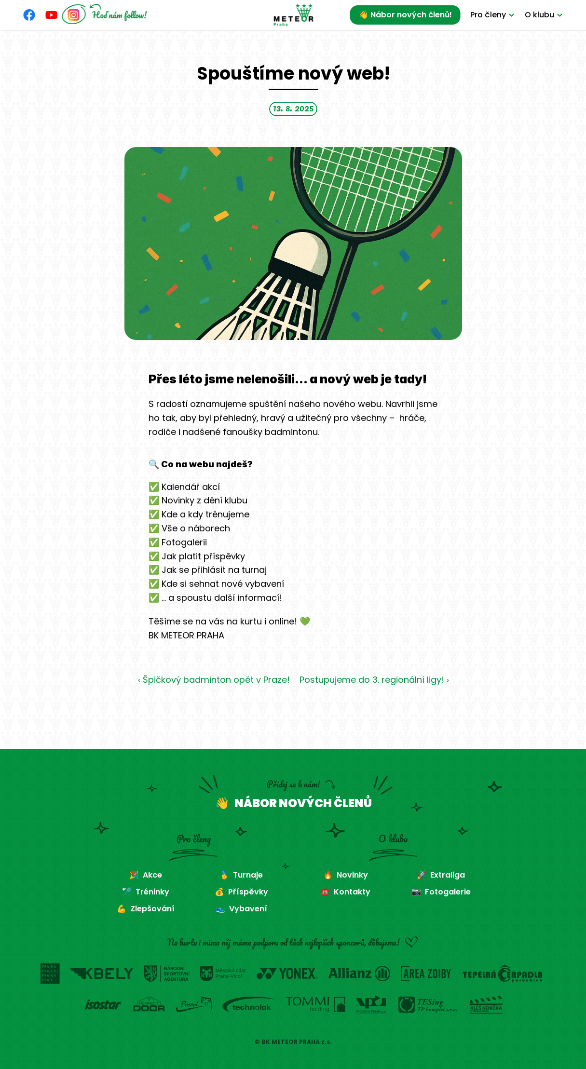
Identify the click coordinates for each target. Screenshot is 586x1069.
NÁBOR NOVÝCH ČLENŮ (303, 803)
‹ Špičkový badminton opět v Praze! (213, 680)
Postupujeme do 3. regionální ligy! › (374, 680)
